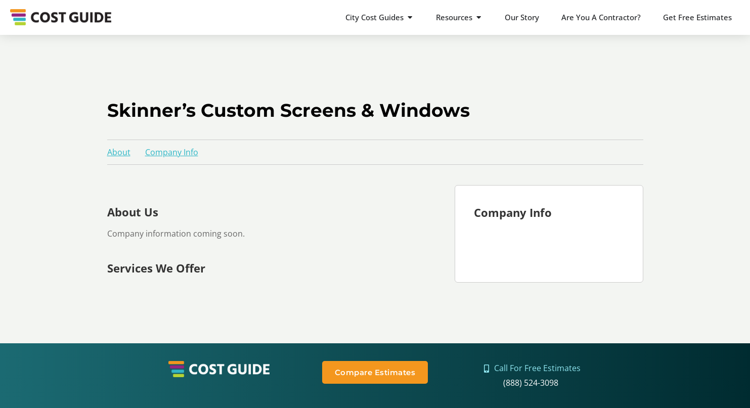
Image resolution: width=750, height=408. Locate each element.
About (118, 152)
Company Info (171, 152)
